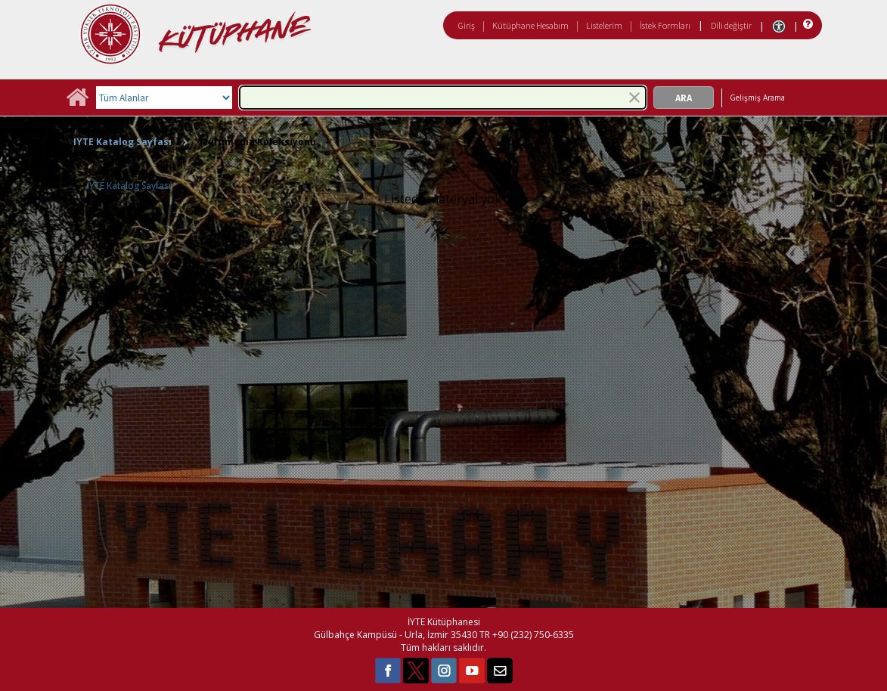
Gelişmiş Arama (757, 97)
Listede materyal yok (442, 199)
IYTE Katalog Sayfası (122, 141)
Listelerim (604, 25)
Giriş (466, 25)
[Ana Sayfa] (77, 102)
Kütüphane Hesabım (530, 25)
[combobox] (443, 97)
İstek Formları (665, 25)
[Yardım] (806, 24)
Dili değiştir (731, 25)
